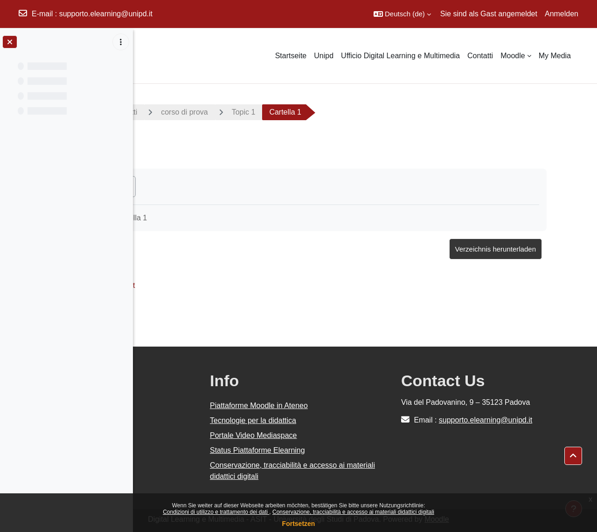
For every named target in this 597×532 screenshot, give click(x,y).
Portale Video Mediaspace (342, 435)
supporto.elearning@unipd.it (106, 14)
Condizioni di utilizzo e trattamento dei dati (216, 512)
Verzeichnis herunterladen (528, 249)
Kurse (160, 112)
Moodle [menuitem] (512, 56)
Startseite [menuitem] (291, 56)
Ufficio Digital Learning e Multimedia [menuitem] (400, 56)
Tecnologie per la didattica (341, 420)
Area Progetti (215, 112)
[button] (402, 14)
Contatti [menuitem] (480, 56)
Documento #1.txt (206, 285)
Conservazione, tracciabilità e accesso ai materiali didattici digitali (353, 512)
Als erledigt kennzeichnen (197, 186)
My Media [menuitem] (555, 56)
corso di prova (284, 112)
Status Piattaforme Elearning (346, 450)
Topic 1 (344, 112)
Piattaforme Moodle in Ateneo (347, 405)
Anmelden (561, 14)
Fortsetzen (298, 523)
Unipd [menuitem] (323, 56)
